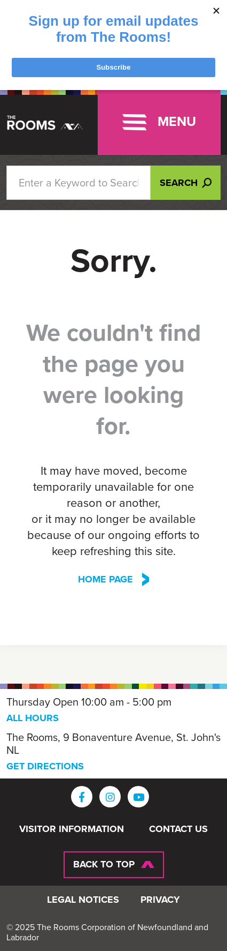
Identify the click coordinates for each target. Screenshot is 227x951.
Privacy (160, 900)
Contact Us (178, 829)
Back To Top (104, 864)
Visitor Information (71, 829)
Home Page (105, 579)
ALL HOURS (32, 718)
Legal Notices (83, 900)
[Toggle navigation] (159, 122)
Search (186, 183)
